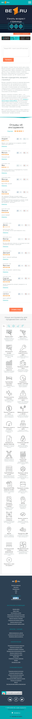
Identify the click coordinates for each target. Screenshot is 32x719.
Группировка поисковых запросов (16, 616)
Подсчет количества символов (16, 675)
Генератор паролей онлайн (16, 673)
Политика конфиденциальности (16, 709)
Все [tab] (4, 326)
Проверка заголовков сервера (16, 620)
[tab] (9, 326)
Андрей (5, 139)
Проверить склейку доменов (16, 658)
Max (3, 165)
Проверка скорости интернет (16, 671)
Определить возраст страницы (16, 649)
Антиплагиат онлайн (16, 613)
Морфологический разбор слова (16, 624)
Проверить (8, 59)
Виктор (6, 239)
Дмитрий (6, 253)
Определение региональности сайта (16, 651)
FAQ (16, 591)
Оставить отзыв (16, 309)
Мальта (4, 153)
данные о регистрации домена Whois (15, 99)
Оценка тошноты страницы (16, 618)
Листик (4, 192)
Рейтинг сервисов (16, 585)
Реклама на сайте (16, 716)
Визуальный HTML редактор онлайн (16, 678)
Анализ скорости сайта (16, 622)
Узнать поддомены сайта (16, 654)
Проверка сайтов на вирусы (16, 636)
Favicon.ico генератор (15, 680)
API (16, 592)
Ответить (4, 146)
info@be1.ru (16, 713)
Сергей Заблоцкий (7, 279)
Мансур (5, 179)
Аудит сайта (16, 611)
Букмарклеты (16, 589)
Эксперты (16, 587)
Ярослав (6, 266)
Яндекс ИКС (16, 656)
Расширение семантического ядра (16, 614)
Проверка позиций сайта (16, 647)
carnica (6, 294)
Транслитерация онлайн (16, 676)
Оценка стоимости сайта (16, 653)
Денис (5, 225)
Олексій (5, 211)
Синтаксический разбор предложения (16, 684)
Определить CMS (16, 662)
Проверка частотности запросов (16, 645)
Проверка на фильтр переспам (16, 634)
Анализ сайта (16, 609)
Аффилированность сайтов (16, 633)
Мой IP (16, 682)
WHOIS (16, 660)
